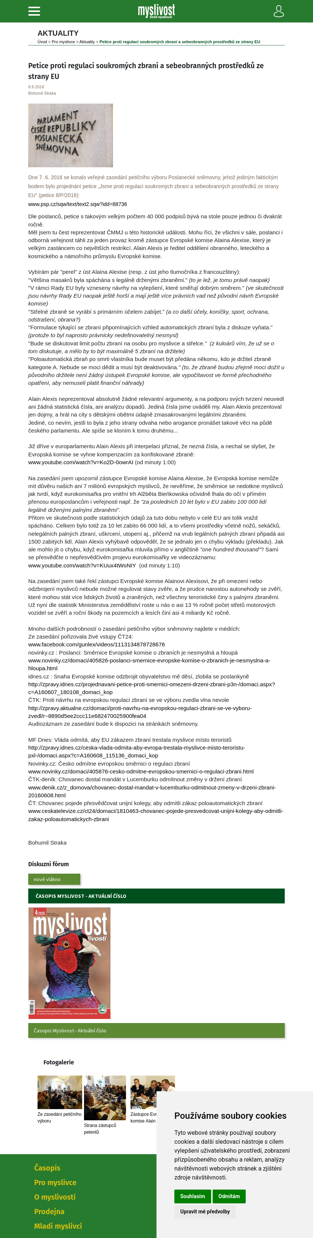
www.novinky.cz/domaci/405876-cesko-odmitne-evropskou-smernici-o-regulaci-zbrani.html (141, 771)
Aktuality (87, 41)
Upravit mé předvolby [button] (205, 1212)
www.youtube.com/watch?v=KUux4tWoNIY (82, 565)
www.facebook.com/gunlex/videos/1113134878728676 (96, 644)
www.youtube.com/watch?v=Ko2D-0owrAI (80, 462)
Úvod (42, 41)
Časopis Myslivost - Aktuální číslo (70, 1030)
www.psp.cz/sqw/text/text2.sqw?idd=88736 (77, 204)
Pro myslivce (63, 41)
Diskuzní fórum (48, 864)
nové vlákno (47, 879)
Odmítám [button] (229, 1196)
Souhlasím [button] (192, 1196)
